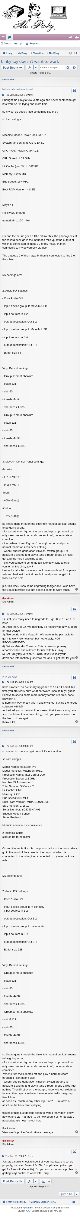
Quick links (4, 38)
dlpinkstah (8, 598)
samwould (8, 79)
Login (20, 43)
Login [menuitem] (71, 38)
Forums (10, 38)
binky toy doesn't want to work (30, 61)
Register (33, 43)
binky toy (9, 677)
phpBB (27, 1207)
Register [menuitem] (78, 38)
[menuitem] (76, 53)
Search (7, 43)
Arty (28, 1211)
